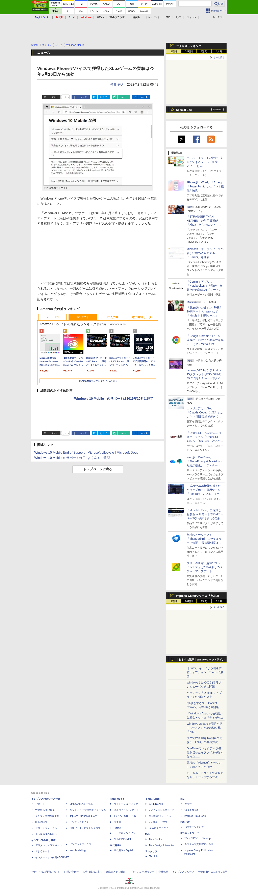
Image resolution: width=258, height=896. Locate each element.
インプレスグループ (183, 871)
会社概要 (163, 871)
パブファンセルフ (194, 827)
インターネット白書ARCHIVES (52, 857)
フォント (191, 17)
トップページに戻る (97, 469)
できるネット (42, 851)
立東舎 (117, 822)
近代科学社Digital (123, 850)
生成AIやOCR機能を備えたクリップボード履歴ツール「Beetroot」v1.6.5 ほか (204, 489)
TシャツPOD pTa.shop (197, 838)
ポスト (54, 97)
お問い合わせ (71, 871)
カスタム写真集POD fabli (198, 844)
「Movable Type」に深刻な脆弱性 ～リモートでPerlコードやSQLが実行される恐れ (205, 514)
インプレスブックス (80, 844)
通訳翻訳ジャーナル (160, 816)
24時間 (188, 51)
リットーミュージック (126, 803)
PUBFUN (185, 822)
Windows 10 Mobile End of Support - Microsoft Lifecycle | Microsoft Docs (86, 452)
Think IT (39, 803)
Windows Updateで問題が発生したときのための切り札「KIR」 (204, 727)
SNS (168, 17)
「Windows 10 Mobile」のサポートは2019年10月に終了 (112, 398)
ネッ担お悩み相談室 (46, 834)
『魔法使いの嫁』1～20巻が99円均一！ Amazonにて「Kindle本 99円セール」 (204, 311)
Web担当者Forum (44, 810)
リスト (65, 97)
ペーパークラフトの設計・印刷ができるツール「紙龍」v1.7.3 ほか (205, 162)
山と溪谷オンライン (125, 833)
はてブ (103, 97)
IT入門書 (112, 317)
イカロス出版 (152, 798)
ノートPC (52, 317)
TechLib (153, 856)
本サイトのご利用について (45, 871)
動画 (178, 17)
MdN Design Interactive (161, 845)
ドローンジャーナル (46, 828)
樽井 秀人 (117, 84)
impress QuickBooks (195, 816)
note (124, 97)
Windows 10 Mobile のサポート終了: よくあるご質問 (72, 458)
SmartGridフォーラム (81, 803)
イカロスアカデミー (160, 828)
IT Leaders (41, 822)
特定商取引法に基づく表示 (212, 871)
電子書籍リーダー (143, 317)
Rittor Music (117, 798)
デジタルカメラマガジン (48, 845)
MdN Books (155, 839)
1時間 (174, 51)
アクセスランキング (188, 46)
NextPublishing (78, 850)
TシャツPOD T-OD (125, 816)
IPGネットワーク (189, 833)
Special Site (184, 109)
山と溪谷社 (116, 828)
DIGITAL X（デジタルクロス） (86, 828)
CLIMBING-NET (122, 839)
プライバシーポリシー (142, 871)
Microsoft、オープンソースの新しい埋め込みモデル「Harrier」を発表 (205, 253)
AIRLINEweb (156, 803)
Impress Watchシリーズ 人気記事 (197, 595)
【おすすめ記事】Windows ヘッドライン (200, 659)
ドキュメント (152, 17)
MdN (147, 834)
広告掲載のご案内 (92, 871)
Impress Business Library (83, 816)
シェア (83, 97)
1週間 (204, 51)
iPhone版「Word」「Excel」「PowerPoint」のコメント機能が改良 (205, 186)
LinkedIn (144, 97)
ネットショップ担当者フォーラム (88, 810)
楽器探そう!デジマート (126, 810)
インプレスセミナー (80, 822)
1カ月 (219, 51)
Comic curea (191, 810)
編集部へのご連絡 (116, 871)
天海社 (188, 803)
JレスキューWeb (158, 822)
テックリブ (151, 851)
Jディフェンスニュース (162, 810)
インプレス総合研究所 (47, 816)
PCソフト (82, 317)
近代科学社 (116, 845)
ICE (182, 798)
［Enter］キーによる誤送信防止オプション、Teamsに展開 (205, 672)
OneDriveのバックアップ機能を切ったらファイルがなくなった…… (205, 752)
